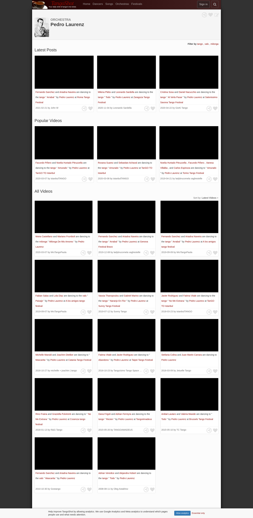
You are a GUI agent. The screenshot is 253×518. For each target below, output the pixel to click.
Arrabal (51, 97)
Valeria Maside (188, 414)
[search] (214, 4)
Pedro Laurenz (67, 97)
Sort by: (205, 198)
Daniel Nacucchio (188, 92)
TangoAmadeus (144, 419)
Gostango (56, 489)
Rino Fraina (41, 414)
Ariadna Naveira (68, 92)
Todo (108, 97)
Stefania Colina (169, 354)
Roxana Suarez (106, 162)
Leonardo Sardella (125, 92)
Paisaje (39, 301)
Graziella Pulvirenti (62, 414)
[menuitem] (88, 4)
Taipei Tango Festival (142, 360)
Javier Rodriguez (170, 295)
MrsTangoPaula (58, 252)
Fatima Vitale (190, 295)
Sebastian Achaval (128, 162)
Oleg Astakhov (121, 489)
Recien (110, 419)
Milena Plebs (104, 92)
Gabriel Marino (131, 295)
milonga (214, 44)
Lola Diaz (59, 295)
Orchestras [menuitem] (122, 3)
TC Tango (181, 430)
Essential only (198, 513)
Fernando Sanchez (45, 92)
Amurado (63, 168)
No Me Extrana (177, 301)
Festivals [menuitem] (136, 3)
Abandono (103, 360)
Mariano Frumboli (66, 236)
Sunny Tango (120, 311)
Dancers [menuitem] (98, 3)
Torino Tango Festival (193, 173)
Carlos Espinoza (182, 168)
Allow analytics (182, 513)
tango (200, 44)
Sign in (203, 4)
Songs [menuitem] (109, 3)
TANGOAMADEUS (123, 430)
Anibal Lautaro (169, 414)
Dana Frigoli (104, 414)
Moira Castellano (44, 236)
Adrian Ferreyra (124, 414)
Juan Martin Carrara (192, 354)
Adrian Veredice (106, 473)
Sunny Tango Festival (109, 306)
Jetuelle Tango (184, 370)
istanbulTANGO (58, 178)
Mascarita (40, 360)
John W (54, 108)
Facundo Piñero (43, 162)
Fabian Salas (42, 295)
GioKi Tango (182, 108)
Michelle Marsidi (43, 354)
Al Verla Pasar (175, 97)
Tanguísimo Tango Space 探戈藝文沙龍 (133, 370)
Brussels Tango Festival (201, 419)
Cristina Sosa (167, 92)
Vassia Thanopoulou (108, 295)
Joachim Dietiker (65, 354)
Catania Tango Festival (79, 360)
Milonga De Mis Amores (61, 241)
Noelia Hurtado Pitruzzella (69, 162)
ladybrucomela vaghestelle (189, 178)
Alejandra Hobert (128, 473)
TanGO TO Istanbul (45, 173)
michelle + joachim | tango (64, 370)
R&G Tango (56, 430)
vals (207, 44)
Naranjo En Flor (118, 301)
